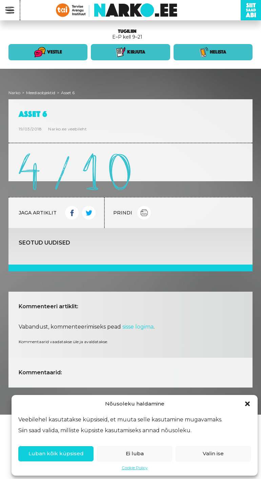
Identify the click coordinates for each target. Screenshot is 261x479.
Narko (14, 92)
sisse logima (138, 327)
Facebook (72, 213)
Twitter (89, 213)
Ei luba (135, 453)
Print (144, 213)
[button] (247, 403)
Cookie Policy (135, 467)
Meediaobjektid (40, 92)
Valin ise (213, 453)
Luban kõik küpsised (56, 453)
